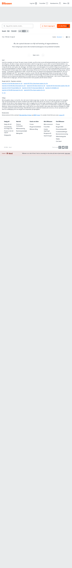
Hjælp (58, 139)
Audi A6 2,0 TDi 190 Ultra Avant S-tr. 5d (12, 83)
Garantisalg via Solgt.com (8, 127)
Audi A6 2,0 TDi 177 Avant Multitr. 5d (11, 88)
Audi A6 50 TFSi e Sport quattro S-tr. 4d (34, 90)
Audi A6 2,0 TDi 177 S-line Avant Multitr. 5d (33, 88)
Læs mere (67, 153)
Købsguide (19, 133)
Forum (32, 124)
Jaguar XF (61, 115)
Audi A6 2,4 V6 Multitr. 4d (52, 88)
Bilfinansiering (20, 128)
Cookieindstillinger (61, 132)
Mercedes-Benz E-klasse (25, 115)
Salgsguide (7, 135)
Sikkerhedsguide (61, 136)
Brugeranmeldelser (35, 127)
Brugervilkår (59, 127)
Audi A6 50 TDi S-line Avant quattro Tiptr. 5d (57, 86)
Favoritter (47, 127)
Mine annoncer (48, 124)
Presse (58, 124)
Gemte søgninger (47, 130)
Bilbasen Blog (34, 129)
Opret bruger (48, 136)
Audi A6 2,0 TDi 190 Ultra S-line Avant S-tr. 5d (13, 86)
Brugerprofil (47, 133)
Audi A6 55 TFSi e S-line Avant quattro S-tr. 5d (36, 83)
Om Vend (58, 141)
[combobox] (17, 26)
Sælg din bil (7, 124)
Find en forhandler (19, 125)
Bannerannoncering (62, 134)
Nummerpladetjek (21, 131)
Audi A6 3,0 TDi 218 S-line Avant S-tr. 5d (12, 90)
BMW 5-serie (37, 115)
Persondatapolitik (61, 129)
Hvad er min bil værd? (8, 132)
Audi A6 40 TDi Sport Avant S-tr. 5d (36, 86)
